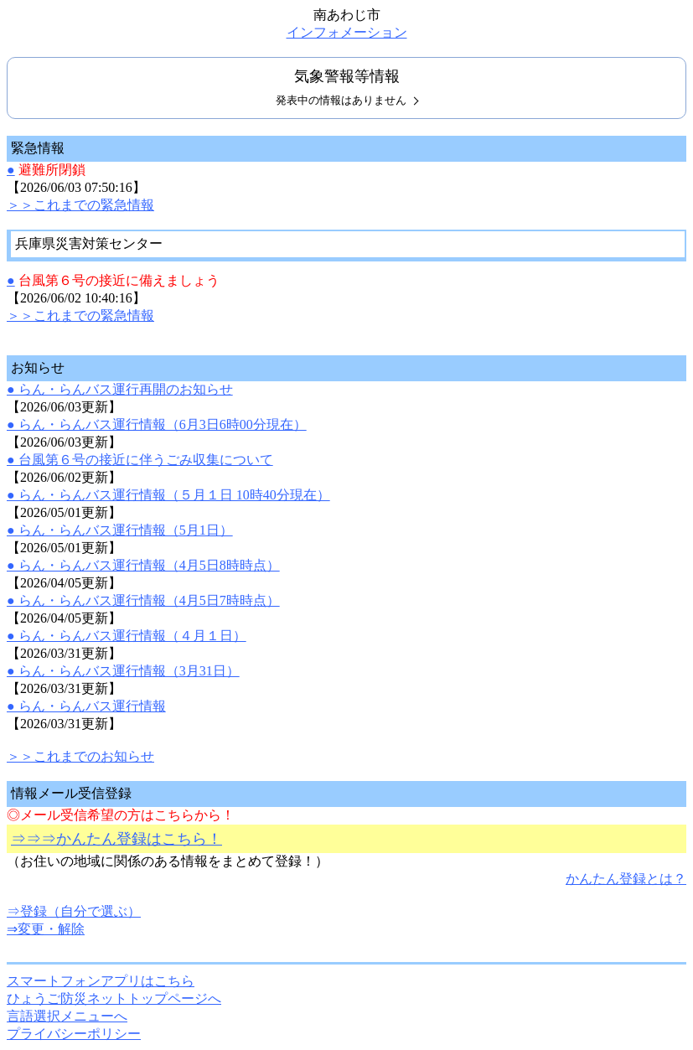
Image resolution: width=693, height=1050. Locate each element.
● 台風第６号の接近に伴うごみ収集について (140, 460)
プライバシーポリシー (74, 1034)
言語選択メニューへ (67, 1016)
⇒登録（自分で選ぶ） (74, 911)
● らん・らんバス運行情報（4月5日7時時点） (143, 600)
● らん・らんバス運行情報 (86, 706)
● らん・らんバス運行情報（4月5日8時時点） (143, 565)
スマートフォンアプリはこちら (100, 981)
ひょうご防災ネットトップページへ (114, 998)
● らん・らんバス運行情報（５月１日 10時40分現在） (168, 495)
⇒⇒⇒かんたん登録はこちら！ (116, 838)
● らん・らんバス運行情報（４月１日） (126, 635)
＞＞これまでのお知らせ (80, 756)
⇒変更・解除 (46, 929)
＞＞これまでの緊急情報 (80, 205)
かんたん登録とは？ (626, 879)
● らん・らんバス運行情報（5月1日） (120, 530)
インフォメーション (347, 32)
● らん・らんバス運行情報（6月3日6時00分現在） (157, 424)
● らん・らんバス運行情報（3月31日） (123, 671)
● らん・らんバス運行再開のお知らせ (120, 389)
